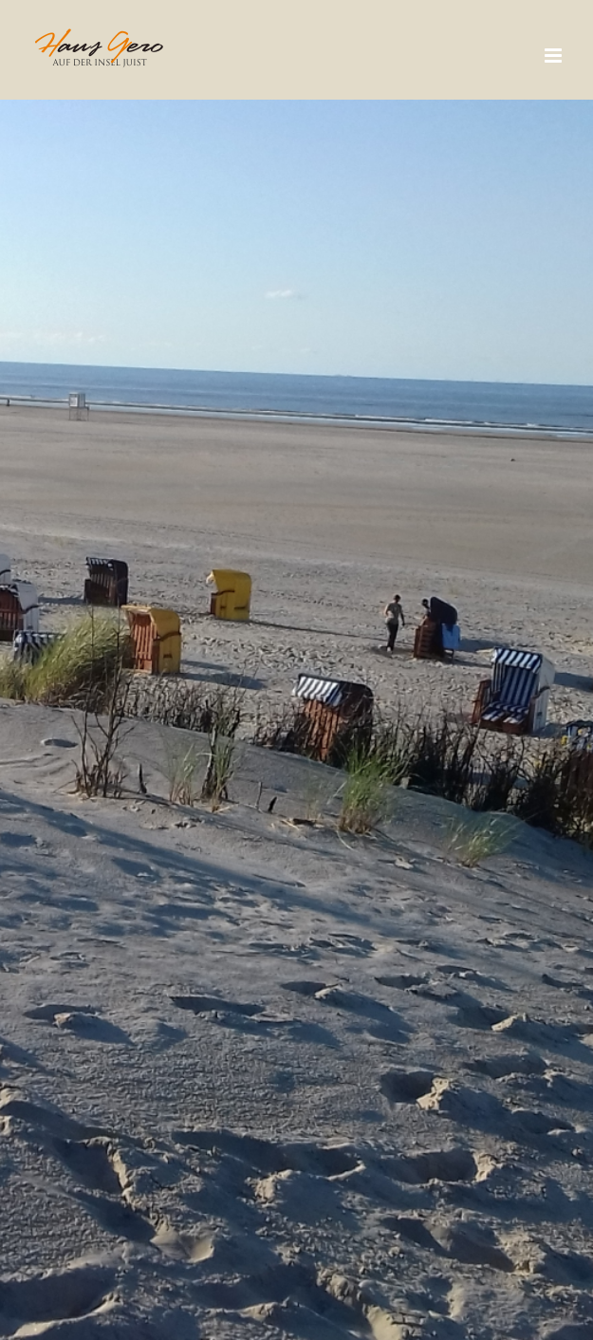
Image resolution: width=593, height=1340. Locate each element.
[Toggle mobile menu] (555, 55)
